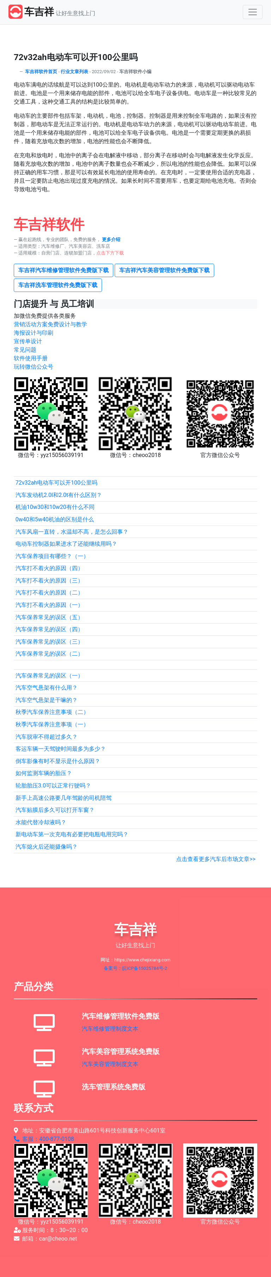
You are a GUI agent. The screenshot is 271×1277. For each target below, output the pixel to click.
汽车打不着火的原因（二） (49, 592)
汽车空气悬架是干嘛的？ (47, 700)
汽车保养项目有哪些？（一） (52, 556)
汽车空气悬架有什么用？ (47, 687)
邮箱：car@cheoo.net (45, 1238)
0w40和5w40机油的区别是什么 (55, 519)
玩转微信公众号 (33, 366)
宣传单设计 (28, 341)
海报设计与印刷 (33, 332)
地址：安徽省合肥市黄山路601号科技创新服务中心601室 (89, 1130)
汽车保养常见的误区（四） (49, 629)
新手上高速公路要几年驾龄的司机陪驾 (64, 798)
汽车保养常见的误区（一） (49, 675)
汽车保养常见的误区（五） (49, 617)
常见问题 (25, 349)
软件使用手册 (31, 358)
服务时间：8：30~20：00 (51, 1230)
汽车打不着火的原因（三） (49, 580)
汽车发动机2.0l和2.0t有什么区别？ (59, 495)
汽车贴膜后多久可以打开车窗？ (55, 810)
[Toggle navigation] (253, 12)
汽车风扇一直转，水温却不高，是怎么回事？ (72, 531)
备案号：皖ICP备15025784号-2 (135, 968)
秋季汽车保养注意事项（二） (52, 712)
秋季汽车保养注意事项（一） (52, 724)
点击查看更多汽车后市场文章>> (215, 859)
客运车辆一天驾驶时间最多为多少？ (61, 748)
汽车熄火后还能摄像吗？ (47, 846)
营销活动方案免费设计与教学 (50, 324)
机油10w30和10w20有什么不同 (55, 507)
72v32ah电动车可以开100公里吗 (56, 482)
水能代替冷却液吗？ (41, 822)
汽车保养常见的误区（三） (49, 641)
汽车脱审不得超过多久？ (47, 736)
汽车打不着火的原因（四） (49, 568)
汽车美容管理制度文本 (110, 1064)
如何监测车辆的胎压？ (44, 773)
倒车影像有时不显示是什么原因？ (58, 761)
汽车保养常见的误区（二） (49, 653)
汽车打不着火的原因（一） (49, 605)
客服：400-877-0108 (44, 1139)
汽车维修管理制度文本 (110, 1028)
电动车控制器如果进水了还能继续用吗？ (66, 543)
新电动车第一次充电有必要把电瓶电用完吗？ (72, 834)
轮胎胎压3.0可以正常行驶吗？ (53, 785)
